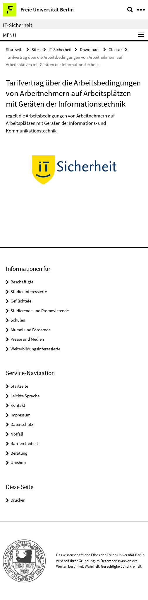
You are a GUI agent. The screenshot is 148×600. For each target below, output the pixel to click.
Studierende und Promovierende (40, 310)
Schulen (18, 320)
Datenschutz (22, 424)
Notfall (17, 434)
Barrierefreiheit (24, 443)
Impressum (20, 415)
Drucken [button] (18, 500)
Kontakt (18, 405)
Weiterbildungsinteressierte (35, 349)
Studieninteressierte (29, 291)
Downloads (90, 49)
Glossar (115, 49)
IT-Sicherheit (17, 24)
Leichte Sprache (25, 396)
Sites (36, 49)
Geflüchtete (21, 301)
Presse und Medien (27, 339)
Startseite (14, 49)
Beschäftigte (22, 282)
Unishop (18, 462)
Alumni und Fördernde (31, 329)
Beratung (19, 453)
